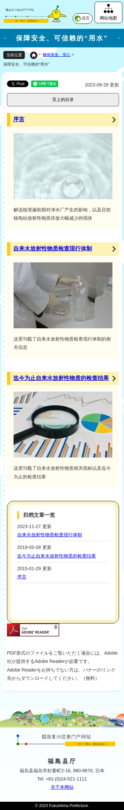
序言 (18, 119)
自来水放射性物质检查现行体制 (52, 248)
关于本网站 (62, 787)
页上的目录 (63, 99)
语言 (86, 18)
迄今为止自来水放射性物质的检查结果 (61, 378)
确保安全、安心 (56, 54)
